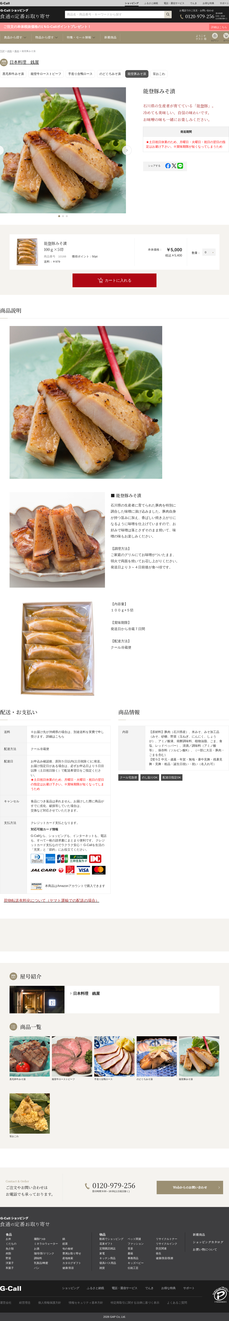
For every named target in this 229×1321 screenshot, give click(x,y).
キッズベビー (136, 1262)
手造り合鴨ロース (80, 73)
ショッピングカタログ (208, 1242)
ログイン (215, 41)
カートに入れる (118, 280)
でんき (193, 3)
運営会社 (5, 1302)
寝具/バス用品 (107, 1262)
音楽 (130, 1248)
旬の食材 (67, 1248)
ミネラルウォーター (46, 1243)
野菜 (8, 1258)
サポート (224, 3)
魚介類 (10, 1248)
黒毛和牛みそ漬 (13, 73)
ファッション (136, 1243)
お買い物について (205, 1249)
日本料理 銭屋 (24, 62)
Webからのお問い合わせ (190, 1187)
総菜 (65, 1243)
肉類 (9, 51)
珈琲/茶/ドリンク (44, 1253)
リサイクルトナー (166, 1238)
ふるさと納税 (151, 3)
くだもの (11, 1243)
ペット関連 (134, 1238)
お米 (8, 1238)
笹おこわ (159, 73)
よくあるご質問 (177, 1302)
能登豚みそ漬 (137, 73)
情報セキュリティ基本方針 (86, 1302)
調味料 (38, 1258)
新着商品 (110, 37)
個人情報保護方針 (49, 1302)
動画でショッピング (111, 1238)
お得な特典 (208, 3)
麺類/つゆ (39, 1238)
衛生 (158, 1253)
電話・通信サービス (174, 3)
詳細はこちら (55, 736)
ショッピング (132, 3)
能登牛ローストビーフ (46, 73)
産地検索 (67, 1258)
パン (36, 1267)
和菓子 (10, 1267)
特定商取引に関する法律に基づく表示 (135, 1302)
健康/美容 (68, 1267)
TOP (2, 51)
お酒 (36, 1248)
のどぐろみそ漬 (110, 73)
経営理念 (25, 1302)
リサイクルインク (166, 1243)
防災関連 (161, 1248)
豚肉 (17, 51)
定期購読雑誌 (107, 1248)
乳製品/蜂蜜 (41, 1262)
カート (226, 41)
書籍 (130, 1253)
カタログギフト (71, 1262)
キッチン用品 (107, 1258)
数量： (196, 252)
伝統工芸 (133, 1267)
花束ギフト (106, 1243)
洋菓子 (10, 1262)
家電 (102, 1253)
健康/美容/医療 (164, 1258)
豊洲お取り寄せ (71, 1253)
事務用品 (133, 1258)
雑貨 (102, 1267)
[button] (59, 216)
